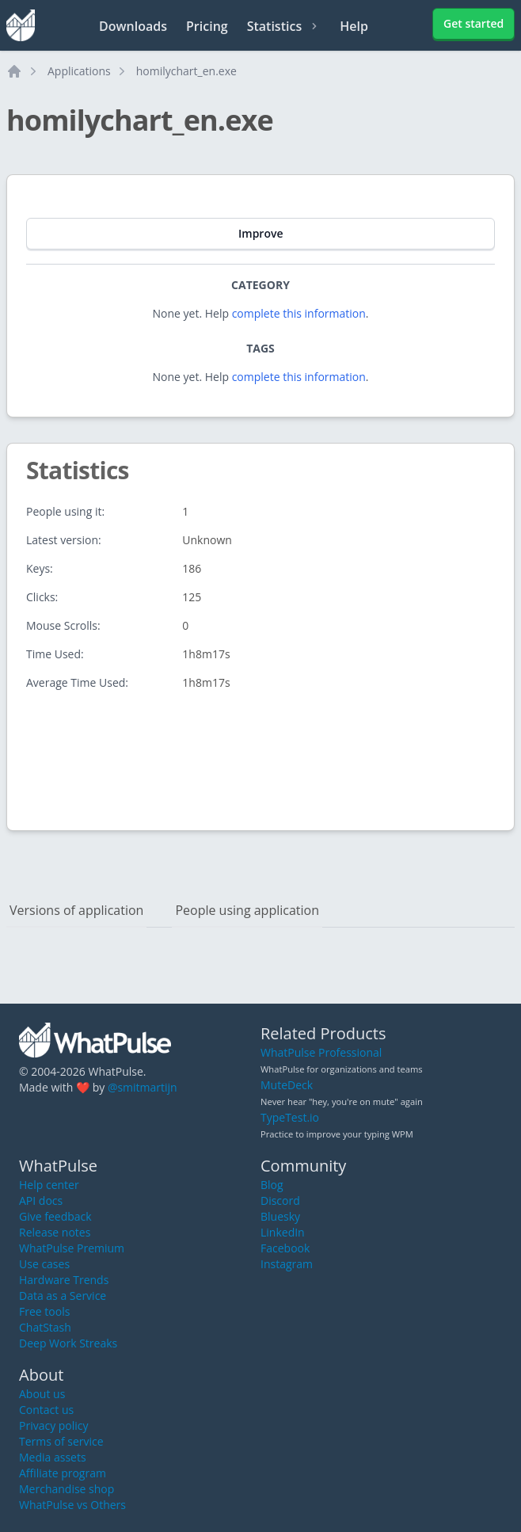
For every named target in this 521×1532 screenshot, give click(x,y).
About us (42, 1393)
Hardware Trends (63, 1279)
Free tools (44, 1311)
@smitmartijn (142, 1087)
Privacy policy (54, 1425)
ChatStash (45, 1327)
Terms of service (61, 1441)
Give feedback (55, 1216)
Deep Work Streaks (68, 1343)
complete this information (299, 313)
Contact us (46, 1409)
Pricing (207, 26)
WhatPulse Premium (71, 1248)
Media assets (52, 1457)
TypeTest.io (289, 1117)
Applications (79, 70)
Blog (271, 1184)
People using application (247, 910)
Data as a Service (62, 1295)
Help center (49, 1184)
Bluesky (280, 1216)
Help (354, 26)
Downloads (133, 26)
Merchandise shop (66, 1488)
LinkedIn (282, 1232)
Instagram (286, 1263)
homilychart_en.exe (186, 70)
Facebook (285, 1248)
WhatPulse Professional (321, 1052)
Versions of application (76, 910)
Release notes (54, 1232)
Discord (280, 1200)
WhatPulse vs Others (72, 1504)
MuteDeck (286, 1084)
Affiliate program (62, 1473)
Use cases (44, 1263)
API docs (41, 1200)
